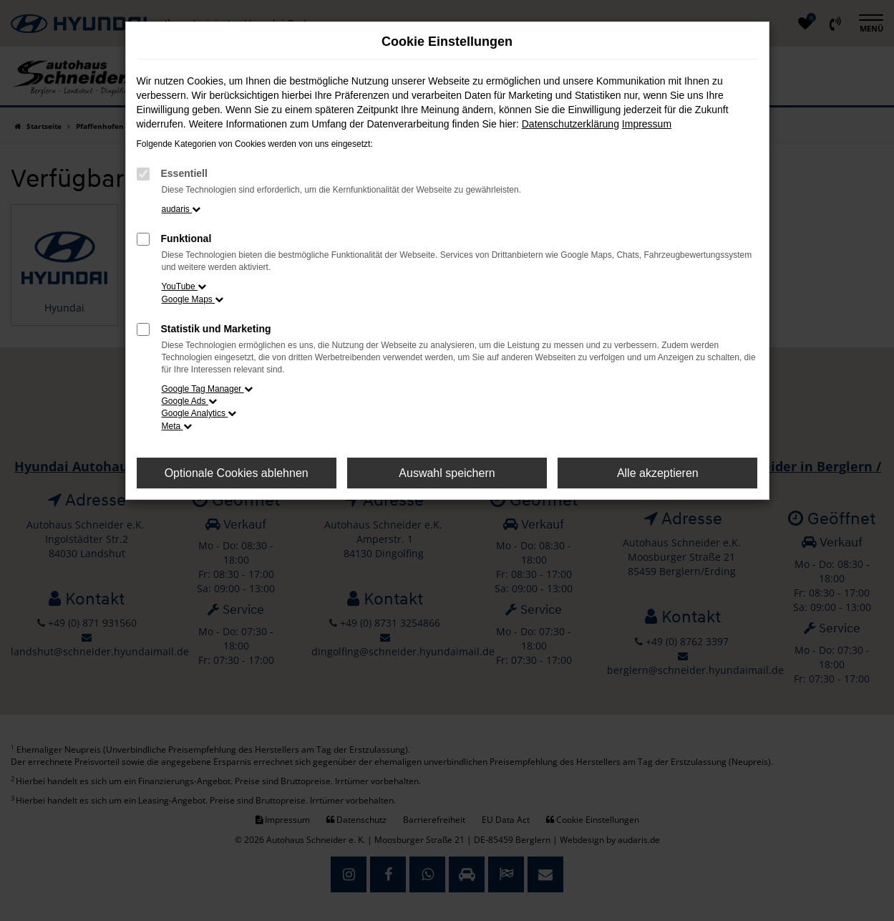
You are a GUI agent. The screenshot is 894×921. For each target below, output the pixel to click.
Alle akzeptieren (658, 473)
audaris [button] (181, 209)
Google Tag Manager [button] (207, 389)
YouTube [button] (184, 286)
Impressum (646, 124)
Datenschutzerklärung (570, 124)
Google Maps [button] (193, 299)
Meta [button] (177, 426)
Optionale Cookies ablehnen (236, 473)
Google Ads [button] (189, 401)
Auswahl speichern (447, 473)
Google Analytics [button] (199, 413)
